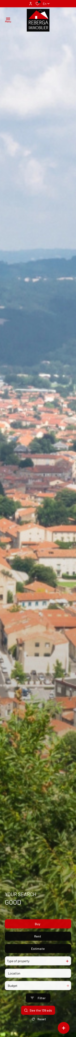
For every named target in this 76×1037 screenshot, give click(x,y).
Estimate (38, 959)
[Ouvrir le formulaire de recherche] (38, 1008)
